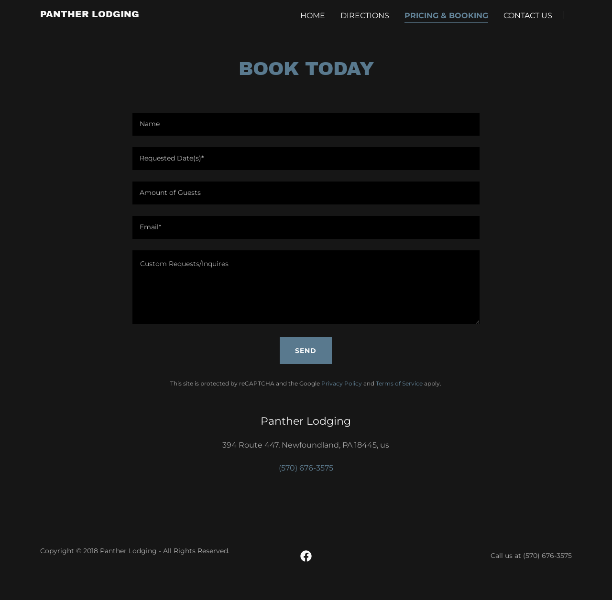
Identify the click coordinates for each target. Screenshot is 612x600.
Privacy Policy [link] (341, 383)
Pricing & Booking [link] (446, 15)
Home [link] (312, 15)
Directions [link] (364, 15)
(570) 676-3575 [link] (306, 467)
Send (306, 350)
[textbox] (305, 124)
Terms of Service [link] (399, 383)
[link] (89, 14)
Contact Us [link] (527, 15)
